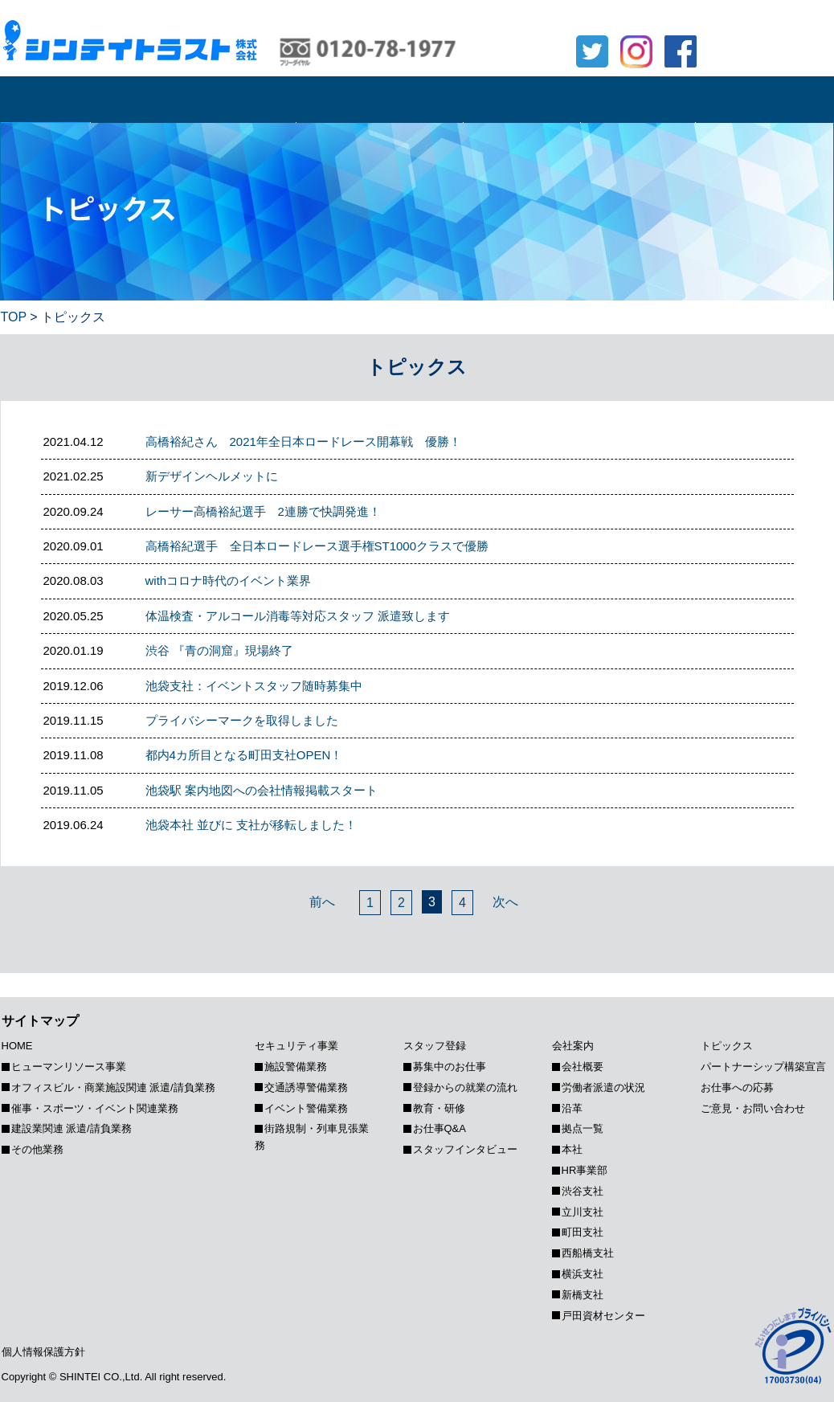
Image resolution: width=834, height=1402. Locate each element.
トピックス (764, 99)
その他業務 (37, 1149)
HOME (45, 99)
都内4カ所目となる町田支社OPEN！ (244, 755)
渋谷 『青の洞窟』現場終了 (219, 650)
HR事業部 (585, 1170)
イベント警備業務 (306, 1108)
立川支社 (582, 1212)
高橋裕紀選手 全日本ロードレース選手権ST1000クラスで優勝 (317, 546)
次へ (505, 902)
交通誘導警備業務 (306, 1087)
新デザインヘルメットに (211, 476)
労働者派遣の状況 (603, 1087)
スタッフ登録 (521, 99)
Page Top (821, 952)
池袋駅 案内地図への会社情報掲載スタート (261, 790)
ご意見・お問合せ (772, 54)
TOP (14, 317)
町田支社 (582, 1232)
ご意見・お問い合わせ (753, 1108)
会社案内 (637, 99)
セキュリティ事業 (379, 99)
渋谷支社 (582, 1191)
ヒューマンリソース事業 (193, 99)
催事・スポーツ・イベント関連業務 (94, 1108)
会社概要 (582, 1067)
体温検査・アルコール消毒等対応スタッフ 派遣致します (297, 616)
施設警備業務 (295, 1067)
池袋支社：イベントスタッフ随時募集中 (253, 686)
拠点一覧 (582, 1128)
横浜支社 (582, 1274)
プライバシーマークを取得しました (241, 720)
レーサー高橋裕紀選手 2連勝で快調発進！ (263, 511)
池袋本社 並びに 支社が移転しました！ (251, 825)
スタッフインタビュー (465, 1149)
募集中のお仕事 (449, 1067)
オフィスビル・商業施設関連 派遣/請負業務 (113, 1087)
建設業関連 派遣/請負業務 (71, 1128)
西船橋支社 (588, 1253)
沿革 (572, 1108)
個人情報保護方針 (43, 1352)
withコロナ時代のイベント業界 (228, 580)
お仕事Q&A (439, 1128)
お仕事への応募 (772, 18)
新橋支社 (582, 1295)
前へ (322, 902)
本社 (572, 1149)
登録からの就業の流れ (465, 1087)
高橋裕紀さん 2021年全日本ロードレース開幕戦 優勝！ (303, 441)
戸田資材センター (603, 1316)
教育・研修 (439, 1108)
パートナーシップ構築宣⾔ (763, 1067)
